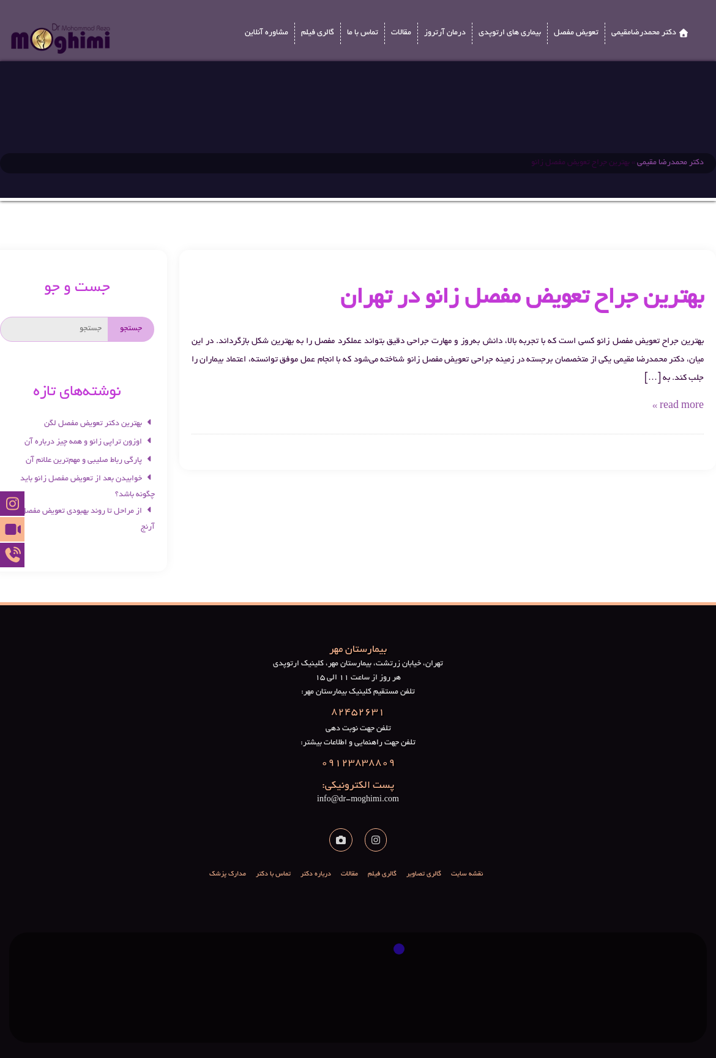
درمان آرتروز (445, 35)
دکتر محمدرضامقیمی (643, 35)
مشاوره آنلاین (266, 35)
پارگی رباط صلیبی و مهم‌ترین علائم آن (90, 460)
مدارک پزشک (227, 874)
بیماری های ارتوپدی (510, 35)
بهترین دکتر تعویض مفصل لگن (99, 424)
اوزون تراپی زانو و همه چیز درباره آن (89, 442)
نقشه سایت (467, 874)
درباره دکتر (315, 874)
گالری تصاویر (423, 874)
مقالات (401, 35)
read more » (678, 406)
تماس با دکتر (273, 874)
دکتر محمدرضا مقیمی (670, 163)
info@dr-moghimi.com (358, 791)
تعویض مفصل (576, 35)
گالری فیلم (317, 35)
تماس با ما (362, 35)
